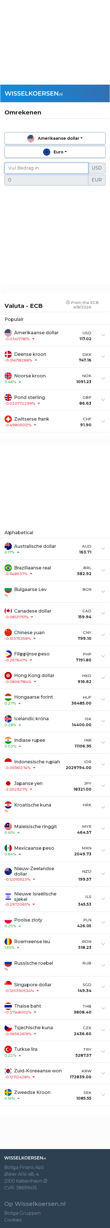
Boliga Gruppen (22, 1213)
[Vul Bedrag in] (46, 168)
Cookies (12, 1220)
